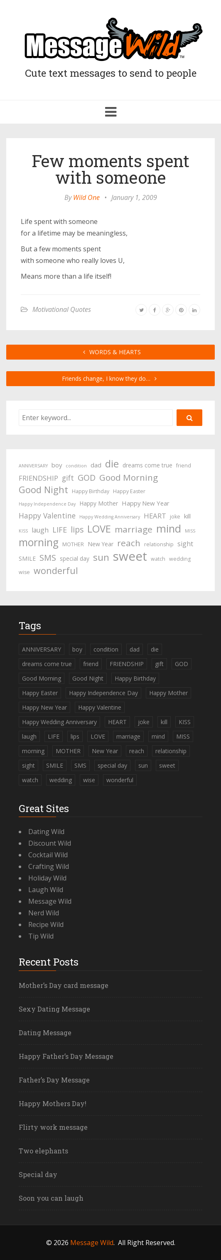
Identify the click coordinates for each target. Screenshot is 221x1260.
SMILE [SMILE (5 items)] (27, 558)
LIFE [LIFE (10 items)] (59, 530)
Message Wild (49, 901)
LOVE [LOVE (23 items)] (99, 529)
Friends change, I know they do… (111, 378)
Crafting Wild (48, 866)
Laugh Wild (45, 889)
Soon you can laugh (51, 1198)
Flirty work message (53, 1127)
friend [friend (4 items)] (183, 465)
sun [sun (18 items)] (101, 557)
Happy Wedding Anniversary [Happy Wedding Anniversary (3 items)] (109, 517)
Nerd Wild (43, 912)
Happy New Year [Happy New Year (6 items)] (145, 503)
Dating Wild (46, 831)
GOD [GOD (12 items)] (87, 477)
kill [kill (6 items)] (187, 516)
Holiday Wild (47, 878)
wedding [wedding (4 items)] (180, 558)
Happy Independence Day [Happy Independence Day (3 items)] (47, 504)
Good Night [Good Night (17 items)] (43, 490)
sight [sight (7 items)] (185, 543)
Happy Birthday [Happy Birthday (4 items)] (90, 491)
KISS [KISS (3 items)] (23, 531)
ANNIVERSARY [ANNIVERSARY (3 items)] (33, 466)
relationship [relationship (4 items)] (159, 544)
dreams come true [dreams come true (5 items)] (147, 465)
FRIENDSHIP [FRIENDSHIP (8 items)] (38, 478)
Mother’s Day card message (63, 985)
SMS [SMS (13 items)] (47, 557)
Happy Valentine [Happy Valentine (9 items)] (47, 516)
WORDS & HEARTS (110, 352)
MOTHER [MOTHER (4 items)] (73, 544)
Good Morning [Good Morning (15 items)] (128, 477)
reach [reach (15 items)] (128, 543)
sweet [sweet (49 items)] (130, 556)
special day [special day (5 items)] (74, 558)
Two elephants (43, 1150)
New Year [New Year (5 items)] (100, 544)
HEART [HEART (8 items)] (155, 516)
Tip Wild (41, 936)
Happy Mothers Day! (52, 1103)
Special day (38, 1174)
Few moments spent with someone (110, 169)
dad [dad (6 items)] (96, 465)
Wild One (86, 197)
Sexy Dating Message (54, 1009)
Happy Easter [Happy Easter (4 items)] (129, 491)
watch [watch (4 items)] (158, 558)
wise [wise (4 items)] (24, 572)
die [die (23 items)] (112, 463)
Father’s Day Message (54, 1079)
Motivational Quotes (61, 309)
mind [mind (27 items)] (168, 528)
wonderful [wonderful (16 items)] (56, 570)
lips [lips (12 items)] (77, 529)
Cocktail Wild (48, 854)
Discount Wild (49, 843)
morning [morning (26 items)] (39, 542)
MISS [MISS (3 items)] (190, 531)
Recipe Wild (46, 924)
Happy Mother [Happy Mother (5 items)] (98, 503)
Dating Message (45, 1032)
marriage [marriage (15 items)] (133, 529)
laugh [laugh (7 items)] (40, 530)
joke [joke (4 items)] (175, 516)
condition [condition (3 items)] (76, 466)
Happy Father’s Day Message (66, 1056)
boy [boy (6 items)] (57, 465)
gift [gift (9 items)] (68, 478)
